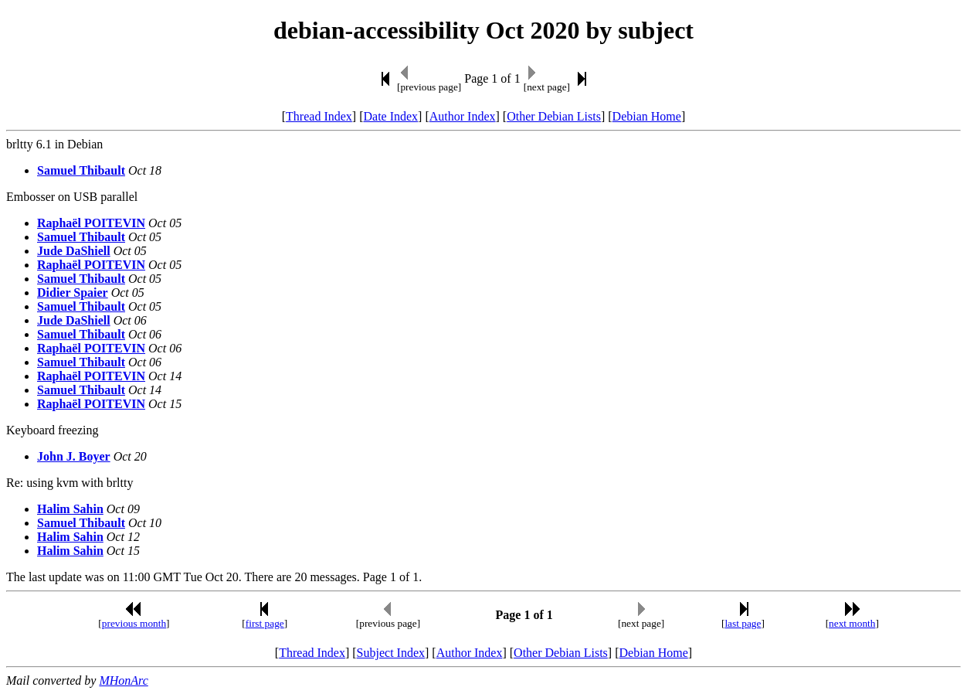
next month (852, 623)
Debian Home (646, 116)
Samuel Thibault (81, 170)
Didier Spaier (72, 292)
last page (742, 623)
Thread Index (319, 116)
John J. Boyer (73, 456)
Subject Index (391, 652)
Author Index (462, 116)
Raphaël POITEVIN (91, 223)
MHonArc (123, 680)
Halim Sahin (70, 508)
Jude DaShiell (73, 250)
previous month (134, 623)
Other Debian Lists (554, 116)
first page (265, 623)
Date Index (390, 116)
